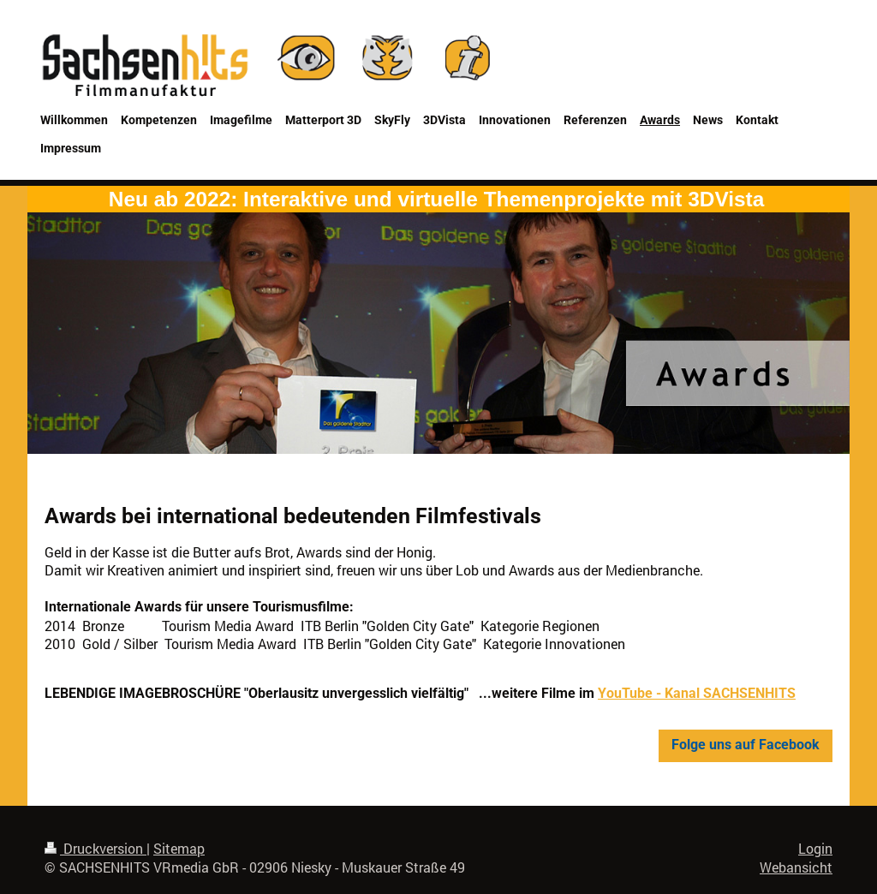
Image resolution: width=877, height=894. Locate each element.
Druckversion (95, 848)
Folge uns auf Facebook (745, 745)
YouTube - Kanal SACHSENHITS (697, 693)
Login (815, 848)
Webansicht (796, 867)
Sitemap (179, 848)
